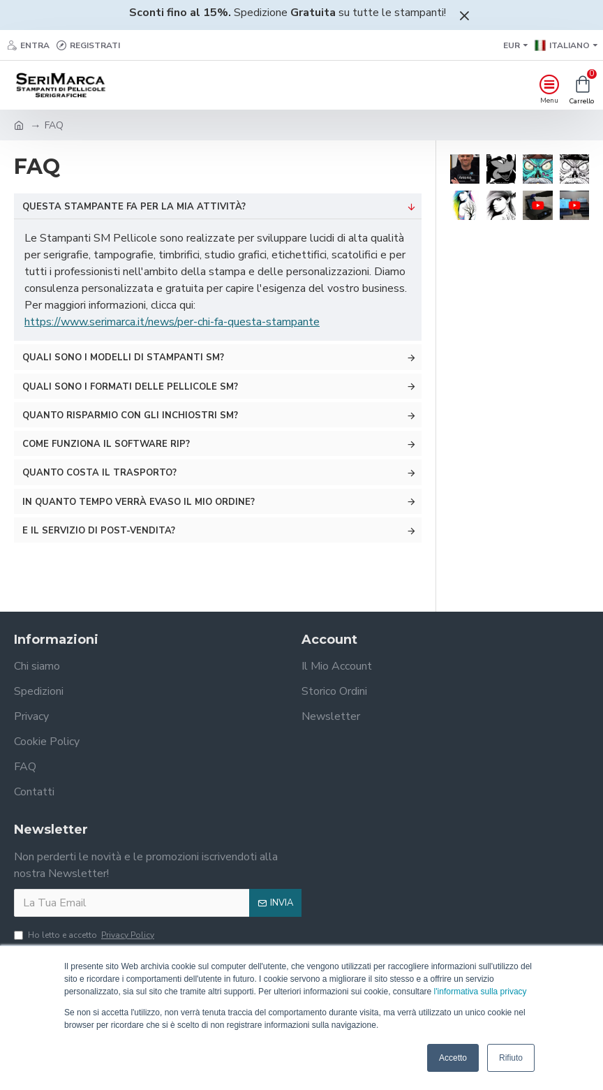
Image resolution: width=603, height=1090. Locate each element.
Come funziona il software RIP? (106, 444)
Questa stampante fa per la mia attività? (134, 206)
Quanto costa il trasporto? (99, 472)
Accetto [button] (453, 1058)
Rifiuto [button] (511, 1058)
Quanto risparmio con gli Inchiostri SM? (130, 415)
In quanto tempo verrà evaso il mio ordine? (138, 502)
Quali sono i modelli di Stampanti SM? (123, 357)
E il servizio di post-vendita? (98, 530)
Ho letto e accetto (85, 935)
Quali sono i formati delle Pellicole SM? (130, 387)
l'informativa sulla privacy (480, 991)
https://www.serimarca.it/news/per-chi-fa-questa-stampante (172, 322)
